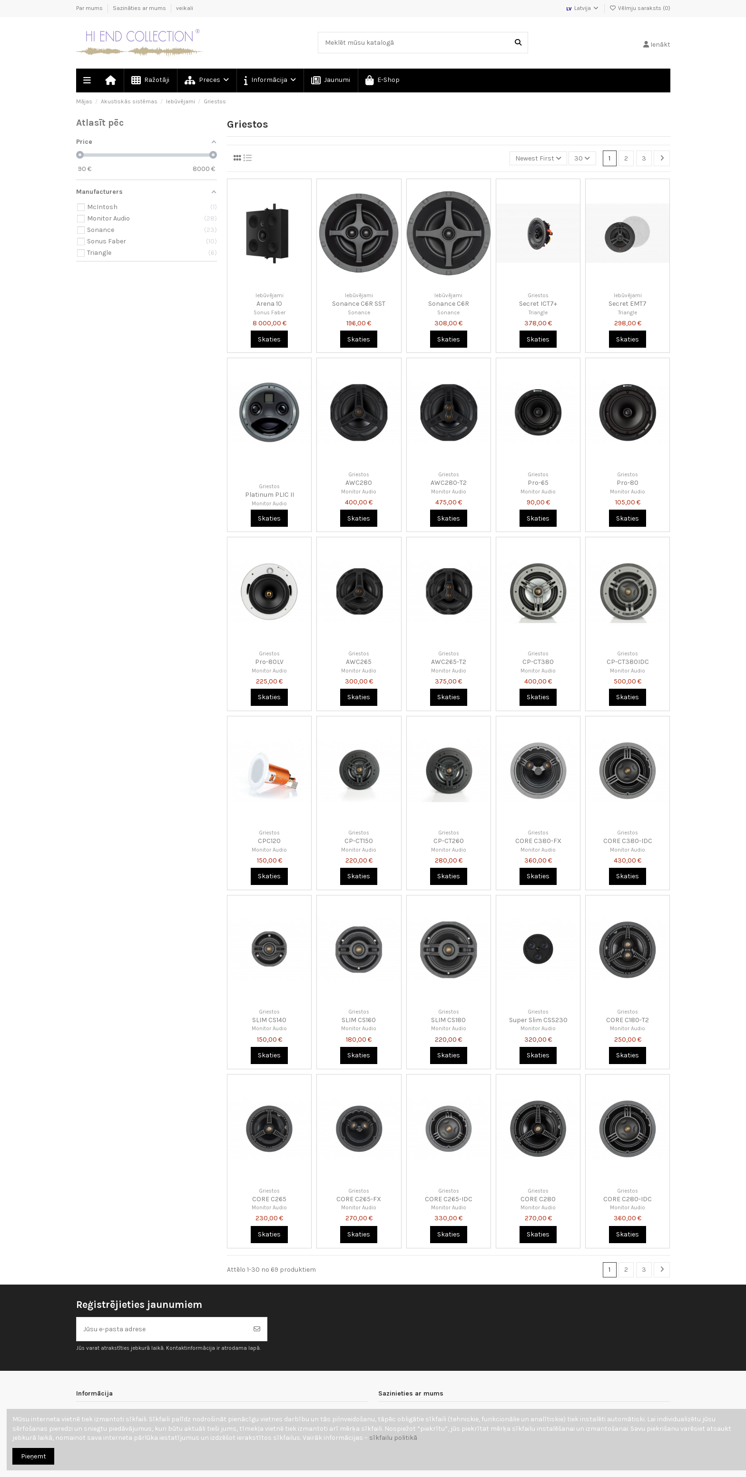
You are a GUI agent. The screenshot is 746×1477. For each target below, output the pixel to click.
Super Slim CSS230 (538, 1020)
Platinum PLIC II (269, 495)
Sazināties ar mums (140, 8)
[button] (269, 80)
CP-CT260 (448, 841)
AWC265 (359, 662)
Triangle (538, 313)
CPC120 (269, 841)
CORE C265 (269, 1199)
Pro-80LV (269, 662)
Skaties (269, 339)
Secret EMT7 (628, 304)
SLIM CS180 (448, 1020)
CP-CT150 (358, 841)
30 (582, 158)
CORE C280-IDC (627, 1199)
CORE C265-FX (358, 1199)
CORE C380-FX (538, 841)
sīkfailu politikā (393, 1438)
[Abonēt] (257, 1329)
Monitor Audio (269, 504)
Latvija (582, 8)
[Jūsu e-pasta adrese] (162, 1329)
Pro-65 (538, 483)
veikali (184, 8)
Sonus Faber (269, 313)
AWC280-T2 (449, 483)
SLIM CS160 (359, 1020)
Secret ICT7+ (538, 304)
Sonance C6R (448, 304)
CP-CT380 (538, 662)
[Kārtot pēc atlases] (538, 158)
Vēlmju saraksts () (639, 8)
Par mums (90, 8)
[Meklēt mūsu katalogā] (518, 42)
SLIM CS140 (269, 1020)
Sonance (359, 313)
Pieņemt (33, 1456)
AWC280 (358, 483)
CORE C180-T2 (627, 1020)
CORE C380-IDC (627, 841)
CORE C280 (538, 1199)
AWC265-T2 (448, 662)
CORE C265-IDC (448, 1199)
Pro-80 (627, 483)
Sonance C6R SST (358, 304)
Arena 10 (269, 304)
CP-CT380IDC (628, 662)
